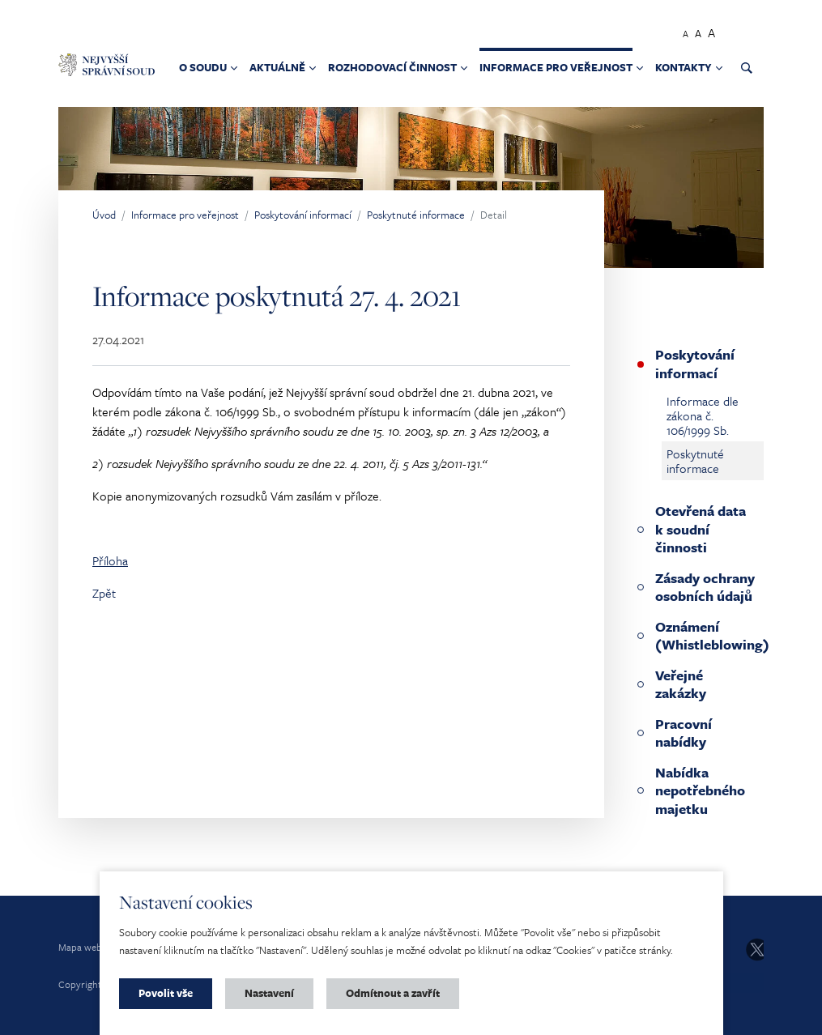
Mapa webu (83, 946)
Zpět (104, 593)
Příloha (110, 560)
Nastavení (269, 993)
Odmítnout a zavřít (393, 993)
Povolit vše (165, 993)
